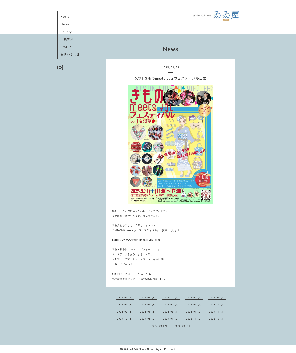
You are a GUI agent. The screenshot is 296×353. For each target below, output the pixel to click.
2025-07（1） (194, 297)
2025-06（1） (217, 297)
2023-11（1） (217, 311)
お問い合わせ (70, 54)
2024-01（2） (194, 311)
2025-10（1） (171, 297)
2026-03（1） (148, 297)
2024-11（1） (217, 304)
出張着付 (66, 39)
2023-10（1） (125, 318)
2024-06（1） (148, 311)
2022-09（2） (160, 325)
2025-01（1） (194, 304)
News (64, 24)
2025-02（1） (171, 304)
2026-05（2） (125, 297)
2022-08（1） (183, 325)
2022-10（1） (217, 318)
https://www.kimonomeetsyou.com (136, 240)
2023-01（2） (171, 318)
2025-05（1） (125, 304)
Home (65, 16)
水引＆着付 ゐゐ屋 (139, 349)
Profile (65, 47)
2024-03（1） (171, 311)
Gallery (66, 32)
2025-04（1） (148, 304)
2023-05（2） (148, 318)
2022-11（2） (194, 318)
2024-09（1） (125, 311)
